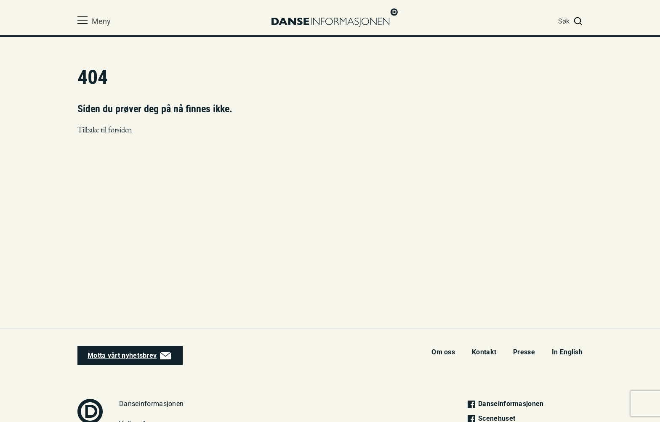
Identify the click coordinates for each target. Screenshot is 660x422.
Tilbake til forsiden (104, 130)
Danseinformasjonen (505, 404)
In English (567, 352)
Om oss (443, 352)
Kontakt (484, 352)
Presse (524, 352)
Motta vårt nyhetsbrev (122, 355)
